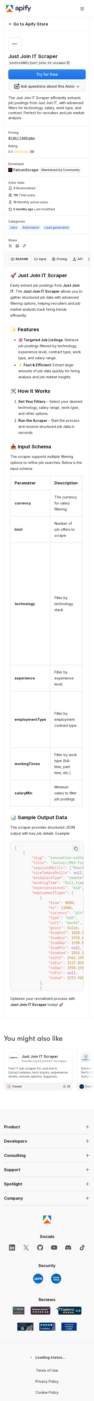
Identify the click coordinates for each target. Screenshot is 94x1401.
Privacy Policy (47, 1381)
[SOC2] (56, 1279)
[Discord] (68, 1248)
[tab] (19, 259)
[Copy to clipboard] (75, 848)
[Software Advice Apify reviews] (40, 1311)
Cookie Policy (47, 1392)
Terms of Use (47, 1370)
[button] (47, 1127)
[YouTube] (54, 1248)
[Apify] (18, 8)
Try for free (47, 74)
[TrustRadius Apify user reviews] (47, 1327)
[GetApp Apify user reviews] (19, 1311)
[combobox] (47, 86)
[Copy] (39, 62)
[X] (26, 1248)
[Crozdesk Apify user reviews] (69, 1327)
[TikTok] (82, 1248)
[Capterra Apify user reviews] (68, 1311)
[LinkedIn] (12, 1248)
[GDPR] (38, 1279)
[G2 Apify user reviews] (25, 1327)
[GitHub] (40, 1248)
